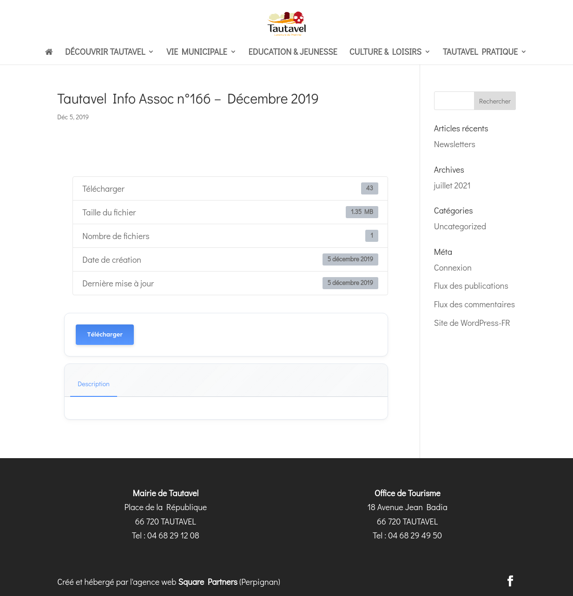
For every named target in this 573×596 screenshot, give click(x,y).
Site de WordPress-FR (472, 322)
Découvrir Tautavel (105, 52)
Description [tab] (93, 383)
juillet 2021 (452, 185)
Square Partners (207, 581)
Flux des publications (471, 285)
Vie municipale (196, 52)
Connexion (453, 267)
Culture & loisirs (385, 52)
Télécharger (104, 334)
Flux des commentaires (474, 304)
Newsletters (454, 143)
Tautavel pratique (480, 52)
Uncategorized (460, 226)
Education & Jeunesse (293, 52)
